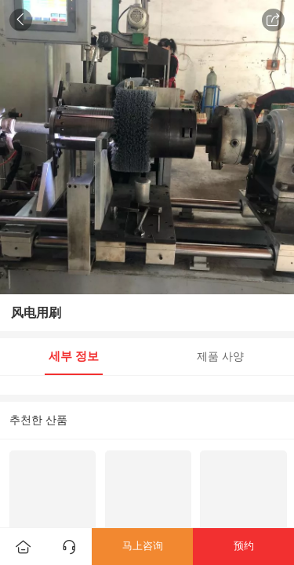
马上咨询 (142, 546)
